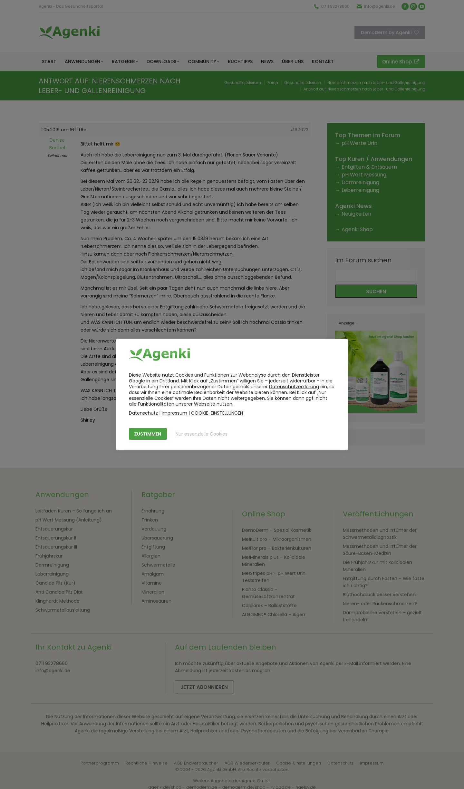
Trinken (149, 520)
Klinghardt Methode (57, 601)
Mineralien (152, 592)
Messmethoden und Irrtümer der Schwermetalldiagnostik (380, 533)
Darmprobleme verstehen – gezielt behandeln (382, 616)
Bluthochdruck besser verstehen (379, 594)
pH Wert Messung (364, 174)
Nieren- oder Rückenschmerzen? (380, 603)
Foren (272, 82)
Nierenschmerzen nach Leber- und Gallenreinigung (376, 82)
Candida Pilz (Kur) (55, 583)
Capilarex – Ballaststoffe (269, 605)
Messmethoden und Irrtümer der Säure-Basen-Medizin (380, 550)
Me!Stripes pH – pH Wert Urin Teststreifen (273, 577)
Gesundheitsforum (243, 82)
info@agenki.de (379, 6)
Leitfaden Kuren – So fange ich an (73, 511)
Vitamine (151, 583)
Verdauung (153, 529)
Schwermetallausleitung (62, 610)
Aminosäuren (156, 601)
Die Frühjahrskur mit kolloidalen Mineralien (377, 566)
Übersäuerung (157, 538)
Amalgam (152, 574)
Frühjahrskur (49, 556)
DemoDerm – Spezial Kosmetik (276, 530)
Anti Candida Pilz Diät (59, 592)
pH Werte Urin (359, 143)
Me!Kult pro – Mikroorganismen (276, 539)
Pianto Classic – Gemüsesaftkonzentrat (268, 593)
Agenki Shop (357, 229)
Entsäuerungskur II (55, 538)
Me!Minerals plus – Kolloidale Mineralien (273, 561)
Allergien (150, 556)
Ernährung (152, 511)
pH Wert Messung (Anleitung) (68, 520)
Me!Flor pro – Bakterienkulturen (276, 548)
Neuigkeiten (356, 214)
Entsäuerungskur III (56, 547)
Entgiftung (153, 547)
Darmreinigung (360, 182)
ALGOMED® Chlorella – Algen (273, 614)
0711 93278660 (335, 6)
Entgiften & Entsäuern (369, 167)
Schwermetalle (158, 565)
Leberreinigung (360, 190)
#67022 (299, 130)
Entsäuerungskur (54, 529)
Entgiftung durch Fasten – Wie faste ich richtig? (383, 582)
